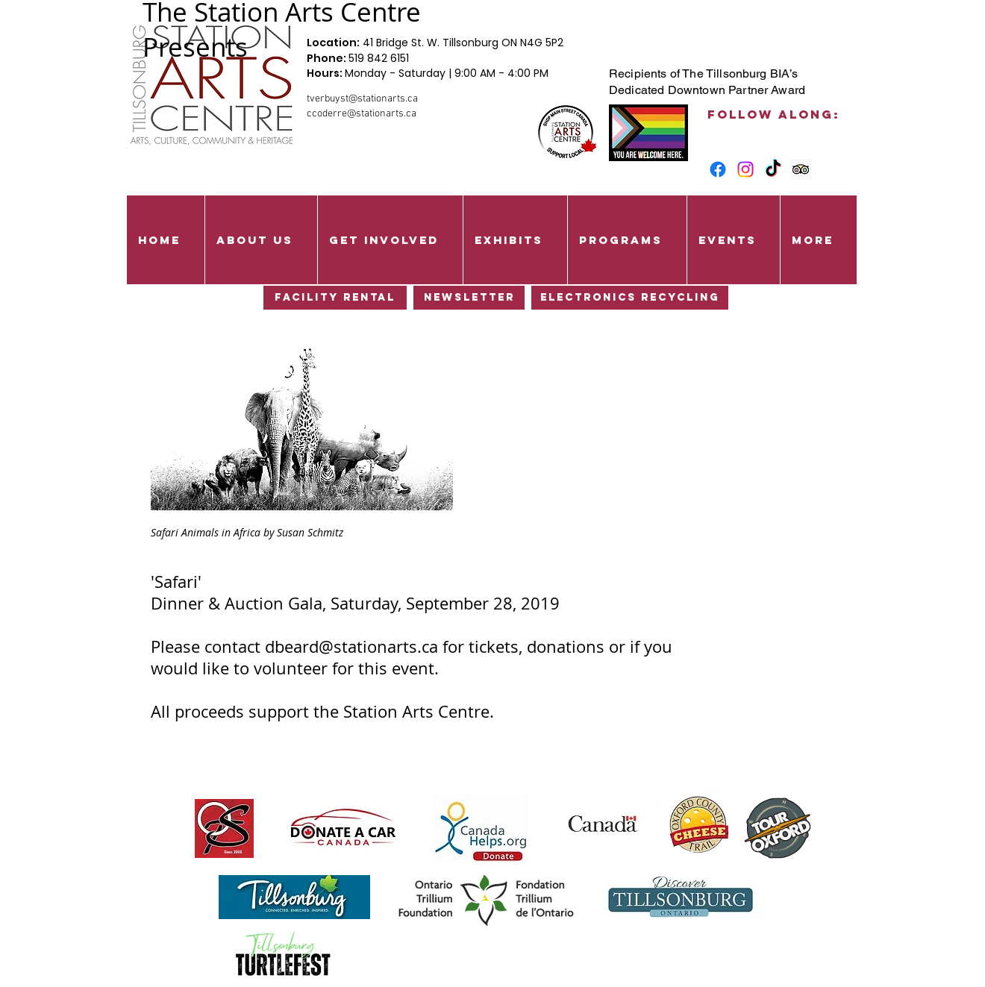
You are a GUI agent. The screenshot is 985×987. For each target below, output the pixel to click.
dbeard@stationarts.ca (351, 646)
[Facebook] (717, 169)
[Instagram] (745, 169)
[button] (260, 239)
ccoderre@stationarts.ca (361, 113)
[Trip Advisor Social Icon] (800, 169)
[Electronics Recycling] (629, 298)
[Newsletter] (469, 298)
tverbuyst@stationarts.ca (362, 99)
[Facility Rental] (335, 298)
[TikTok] (773, 169)
